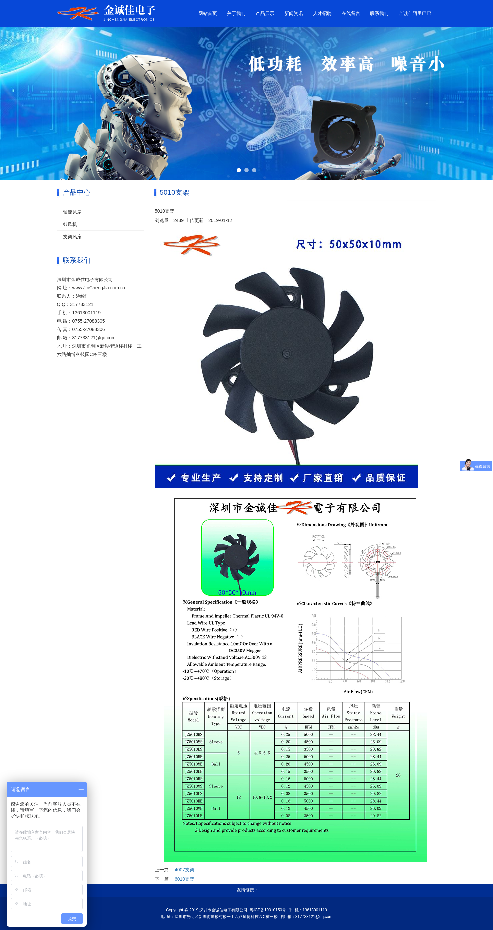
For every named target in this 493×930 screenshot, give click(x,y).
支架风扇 (72, 236)
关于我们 (236, 13)
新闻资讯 (293, 13)
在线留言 (351, 13)
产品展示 (265, 13)
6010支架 (184, 879)
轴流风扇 (72, 212)
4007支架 (184, 869)
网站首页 (207, 13)
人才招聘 (322, 13)
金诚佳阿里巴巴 (415, 13)
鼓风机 (70, 224)
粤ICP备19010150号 (268, 910)
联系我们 (379, 13)
